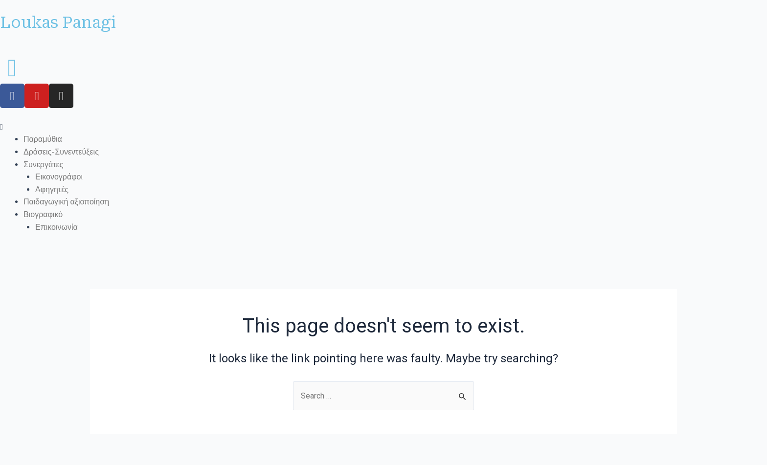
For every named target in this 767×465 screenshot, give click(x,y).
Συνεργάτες (43, 164)
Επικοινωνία (56, 227)
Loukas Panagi (58, 22)
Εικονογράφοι (59, 176)
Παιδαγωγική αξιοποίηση (66, 201)
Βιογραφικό (43, 214)
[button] (383, 127)
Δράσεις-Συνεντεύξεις (61, 151)
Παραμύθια (42, 139)
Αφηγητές (51, 189)
